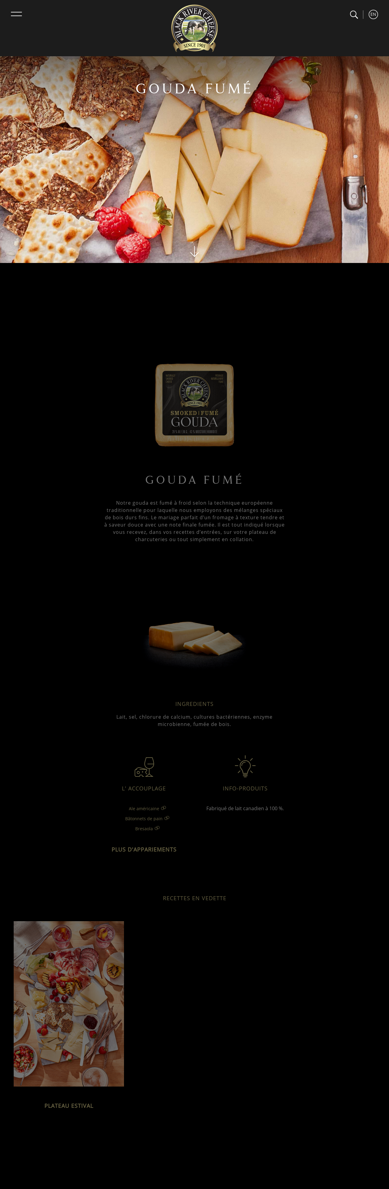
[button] (354, 15)
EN (373, 14)
